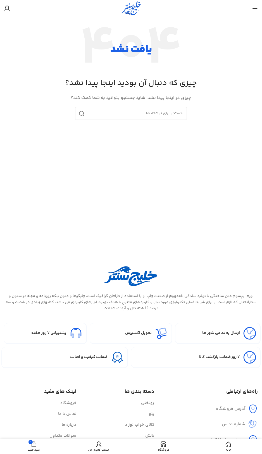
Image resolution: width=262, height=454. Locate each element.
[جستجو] (131, 113)
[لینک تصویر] (131, 275)
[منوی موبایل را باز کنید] (255, 8)
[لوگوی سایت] (130, 8)
